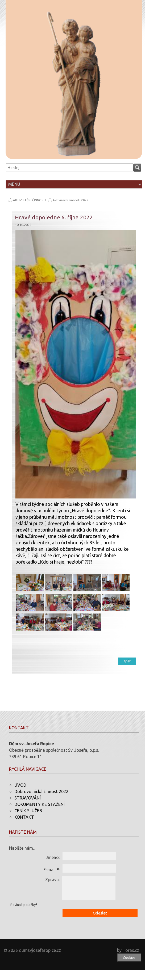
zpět (127, 661)
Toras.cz (131, 950)
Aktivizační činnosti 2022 (71, 200)
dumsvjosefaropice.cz (40, 950)
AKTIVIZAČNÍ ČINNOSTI (29, 200)
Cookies (129, 957)
